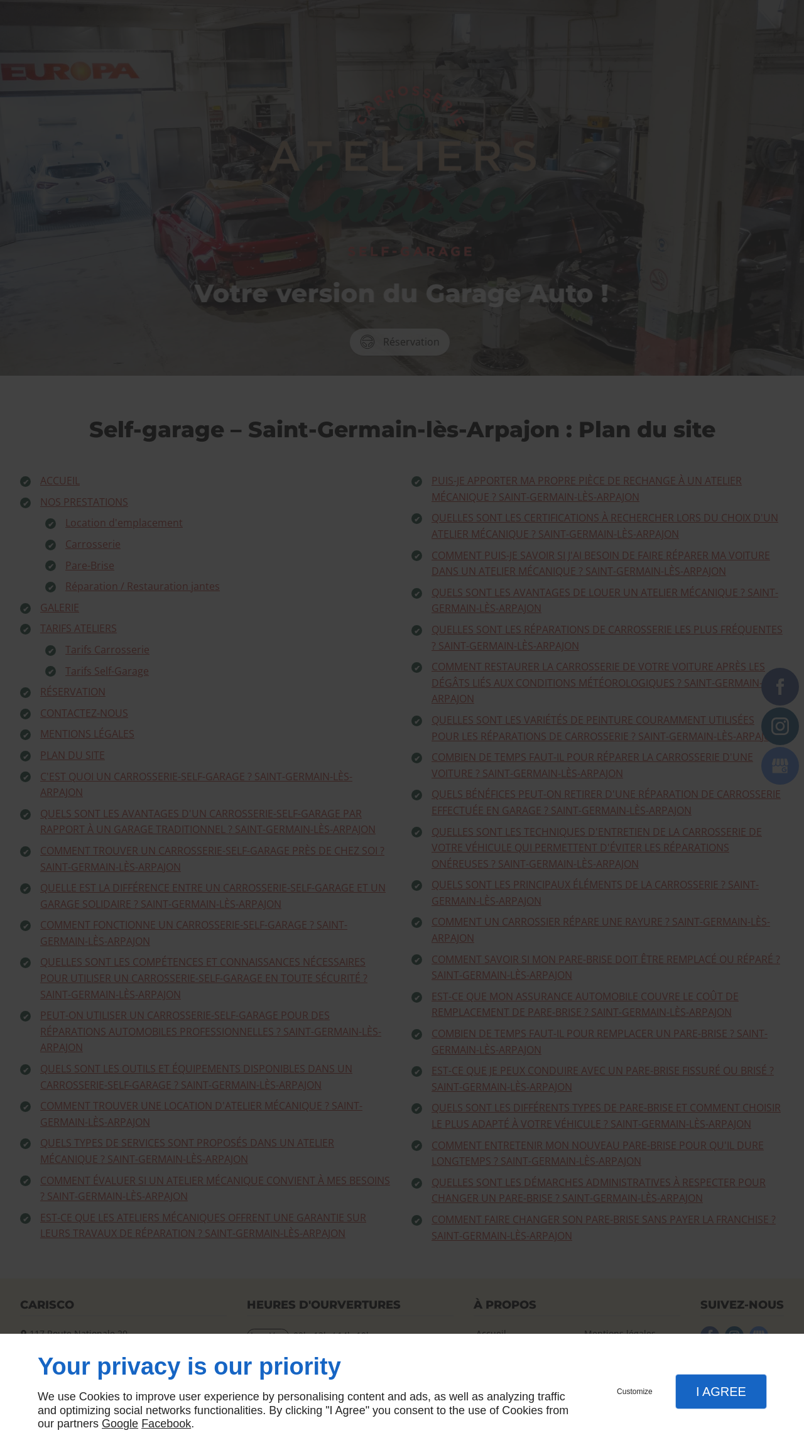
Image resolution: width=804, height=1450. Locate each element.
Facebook (166, 1423)
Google (120, 1423)
